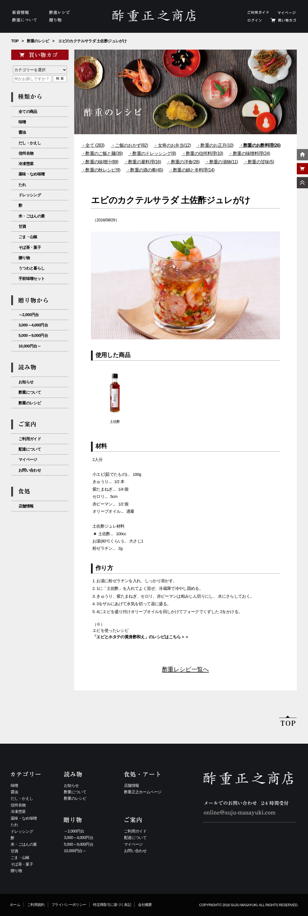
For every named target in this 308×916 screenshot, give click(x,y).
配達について (29, 449)
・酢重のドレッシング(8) (152, 153)
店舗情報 (25, 506)
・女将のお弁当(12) (172, 145)
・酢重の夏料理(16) (142, 161)
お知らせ (25, 382)
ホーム (15, 905)
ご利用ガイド (29, 439)
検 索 (60, 78)
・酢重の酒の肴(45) (144, 170)
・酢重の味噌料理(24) (249, 153)
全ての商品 (27, 111)
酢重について (29, 392)
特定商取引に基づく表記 (112, 905)
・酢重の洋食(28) (183, 161)
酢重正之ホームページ (143, 792)
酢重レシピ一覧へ (185, 669)
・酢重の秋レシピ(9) (100, 170)
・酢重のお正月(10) (215, 145)
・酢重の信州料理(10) (202, 153)
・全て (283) (92, 145)
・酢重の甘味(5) (259, 161)
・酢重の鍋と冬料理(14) (191, 170)
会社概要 (145, 905)
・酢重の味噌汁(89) (99, 161)
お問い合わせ (29, 470)
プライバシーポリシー (69, 905)
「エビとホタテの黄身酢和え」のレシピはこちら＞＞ (140, 637)
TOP (14, 41)
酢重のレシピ (38, 41)
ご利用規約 (36, 905)
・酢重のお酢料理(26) (260, 145)
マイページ (27, 459)
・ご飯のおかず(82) (129, 145)
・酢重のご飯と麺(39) (102, 153)
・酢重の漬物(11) (221, 161)
